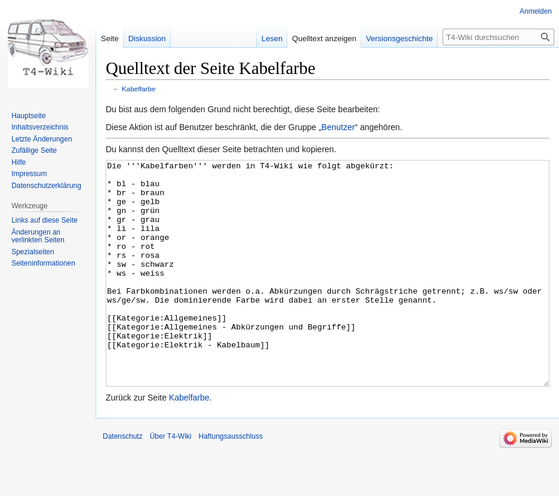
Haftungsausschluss (231, 481)
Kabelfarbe (139, 89)
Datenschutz (123, 481)
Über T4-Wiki (171, 481)
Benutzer (338, 127)
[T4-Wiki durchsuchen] (498, 37)
